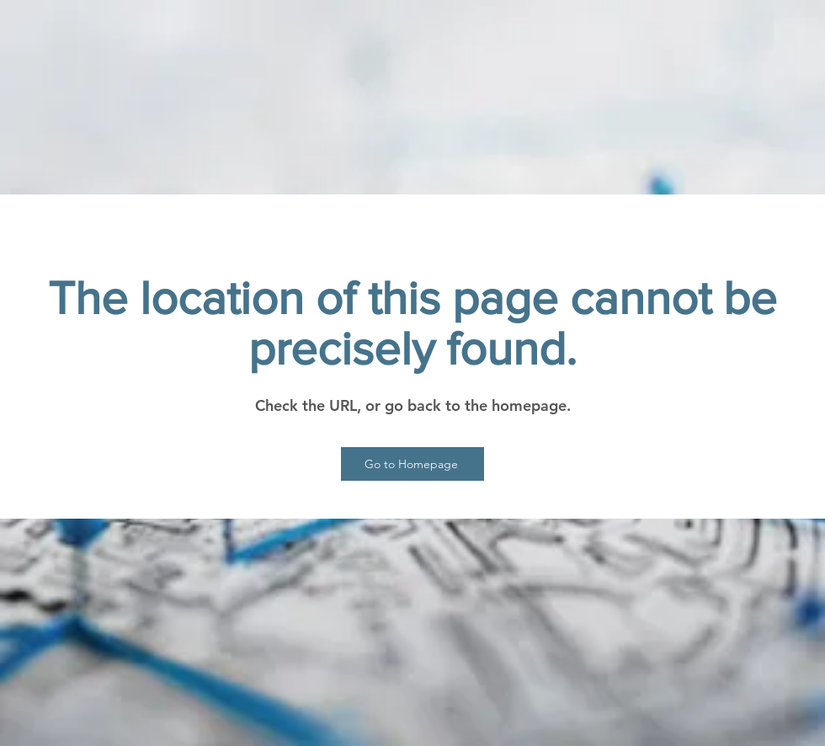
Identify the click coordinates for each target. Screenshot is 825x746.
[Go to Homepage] (412, 464)
